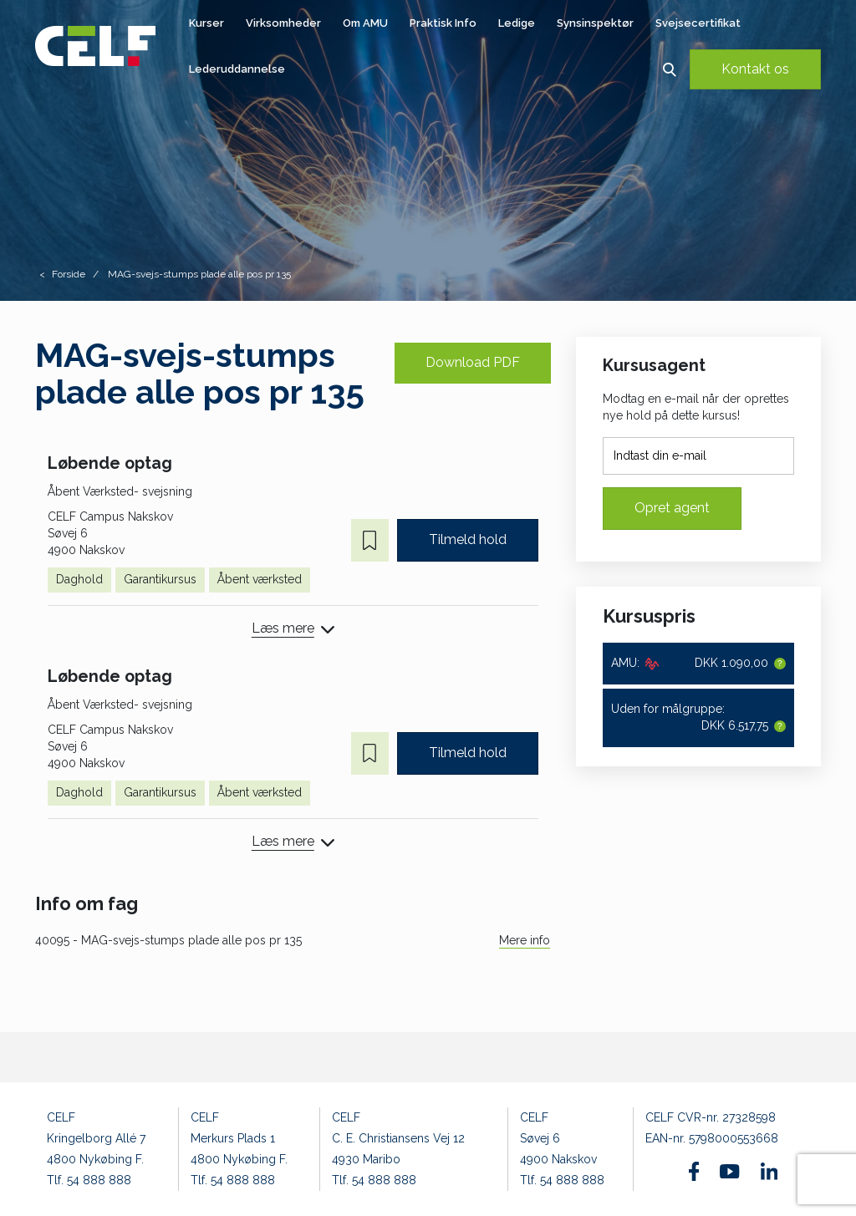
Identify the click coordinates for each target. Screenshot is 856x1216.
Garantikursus (160, 579)
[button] (669, 69)
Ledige (516, 23)
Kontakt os (755, 69)
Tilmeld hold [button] (468, 539)
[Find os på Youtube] (729, 1171)
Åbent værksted (259, 579)
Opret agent (672, 508)
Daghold (79, 579)
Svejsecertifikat (698, 23)
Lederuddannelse (237, 69)
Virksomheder (283, 23)
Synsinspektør (595, 23)
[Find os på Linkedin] (769, 1171)
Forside (68, 274)
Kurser (206, 23)
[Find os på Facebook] (694, 1171)
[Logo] (95, 46)
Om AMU (365, 23)
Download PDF (472, 362)
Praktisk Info (443, 23)
